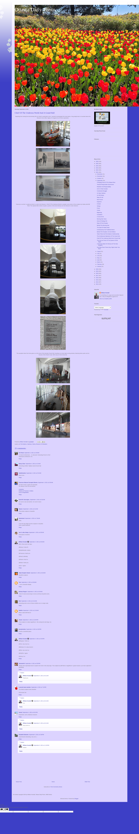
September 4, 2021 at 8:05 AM (36, 532)
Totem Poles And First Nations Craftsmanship (108, 234)
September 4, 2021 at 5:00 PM (32, 663)
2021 (97, 172)
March (99, 262)
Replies (22, 672)
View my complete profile (105, 298)
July (98, 253)
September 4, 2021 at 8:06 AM (36, 541)
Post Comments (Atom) (56, 786)
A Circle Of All (100, 216)
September (100, 180)
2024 (97, 165)
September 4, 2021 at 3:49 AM (31, 452)
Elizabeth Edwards (24, 734)
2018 (97, 273)
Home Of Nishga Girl (102, 221)
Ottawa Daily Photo (35, 9)
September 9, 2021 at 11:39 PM (41, 745)
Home (53, 781)
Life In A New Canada (102, 188)
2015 (97, 280)
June (98, 255)
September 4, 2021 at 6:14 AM (30, 509)
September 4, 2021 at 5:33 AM (33, 473)
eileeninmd (22, 518)
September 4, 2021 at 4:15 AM (33, 463)
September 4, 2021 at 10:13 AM (29, 601)
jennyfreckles (22, 629)
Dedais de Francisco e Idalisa (26, 491)
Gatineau (29, 444)
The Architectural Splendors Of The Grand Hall (108, 236)
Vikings (98, 206)
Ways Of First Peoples (102, 223)
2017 (97, 275)
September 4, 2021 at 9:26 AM (35, 591)
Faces (98, 208)
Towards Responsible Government (105, 184)
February (99, 264)
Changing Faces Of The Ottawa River (106, 182)
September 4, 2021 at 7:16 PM (38, 687)
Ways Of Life (100, 197)
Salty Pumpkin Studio (24, 572)
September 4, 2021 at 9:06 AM (29, 582)
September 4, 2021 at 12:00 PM (30, 619)
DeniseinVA (22, 663)
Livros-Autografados (24, 492)
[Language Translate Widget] (102, 307)
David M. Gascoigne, (24, 499)
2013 (97, 284)
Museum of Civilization (41, 444)
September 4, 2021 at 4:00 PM (33, 629)
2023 (97, 168)
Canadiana (99, 214)
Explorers (99, 201)
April (98, 260)
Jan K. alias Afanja (23, 532)
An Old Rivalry (100, 195)
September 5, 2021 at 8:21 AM (41, 675)
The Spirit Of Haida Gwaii (103, 227)
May (98, 257)
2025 (97, 163)
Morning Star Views (101, 219)
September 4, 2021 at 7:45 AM (32, 518)
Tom (20, 582)
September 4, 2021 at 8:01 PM (30, 712)
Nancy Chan (22, 463)
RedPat (21, 610)
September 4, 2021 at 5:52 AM (37, 499)
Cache (98, 210)
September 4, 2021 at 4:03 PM (36, 638)
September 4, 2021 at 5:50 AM (45, 482)
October (99, 178)
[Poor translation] (6, 809)
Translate (104, 309)
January (99, 266)
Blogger (76, 798)
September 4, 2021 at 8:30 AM (38, 572)
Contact (99, 203)
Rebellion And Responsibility (104, 186)
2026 (97, 161)
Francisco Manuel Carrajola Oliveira (28, 482)
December (100, 174)
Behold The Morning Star (103, 225)
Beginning (99, 212)
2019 (97, 271)
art (19, 444)
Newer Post (19, 781)
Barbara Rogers (23, 591)
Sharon (21, 509)
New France (100, 199)
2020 (97, 269)
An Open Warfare (101, 193)
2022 (97, 170)
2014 (97, 282)
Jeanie (20, 619)
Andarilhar (21, 489)
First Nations (23, 444)
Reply (20, 458)
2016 (97, 277)
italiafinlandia (22, 473)
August (99, 251)
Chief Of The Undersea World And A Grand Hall (108, 238)
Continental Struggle (102, 191)
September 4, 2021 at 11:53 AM (31, 610)
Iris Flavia (21, 452)
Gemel (20, 712)
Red (20, 601)
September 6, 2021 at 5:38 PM (36, 734)
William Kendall (23, 541)
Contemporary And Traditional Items (106, 229)
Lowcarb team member (25, 687)
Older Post (87, 781)
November (100, 176)
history (34, 444)
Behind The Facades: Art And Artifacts (106, 231)
